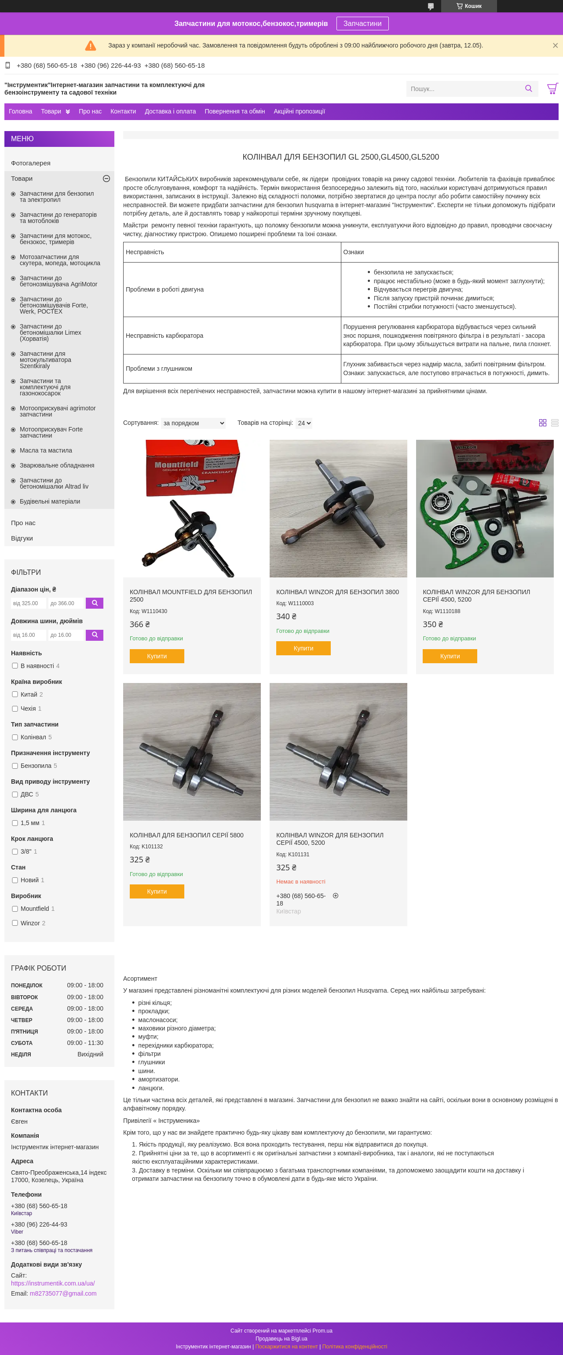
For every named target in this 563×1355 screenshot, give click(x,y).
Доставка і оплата (170, 111)
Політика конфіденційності (355, 1347)
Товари (51, 111)
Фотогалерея (31, 163)
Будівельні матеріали (50, 501)
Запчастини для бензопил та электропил (57, 196)
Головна (20, 111)
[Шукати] (528, 89)
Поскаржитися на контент (286, 1347)
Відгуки (22, 538)
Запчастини (363, 23)
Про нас (90, 111)
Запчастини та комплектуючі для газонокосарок (45, 387)
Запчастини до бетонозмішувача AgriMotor (58, 281)
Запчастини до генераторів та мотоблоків (58, 217)
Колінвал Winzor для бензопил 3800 (337, 591)
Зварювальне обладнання (57, 465)
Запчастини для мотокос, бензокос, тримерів (56, 238)
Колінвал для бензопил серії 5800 (187, 835)
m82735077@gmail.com (63, 1293)
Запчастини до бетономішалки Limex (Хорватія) (50, 332)
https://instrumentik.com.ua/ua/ (53, 1283)
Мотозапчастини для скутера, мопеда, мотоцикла (60, 260)
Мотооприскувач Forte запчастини (51, 432)
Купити (157, 656)
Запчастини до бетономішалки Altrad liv (54, 483)
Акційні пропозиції (299, 111)
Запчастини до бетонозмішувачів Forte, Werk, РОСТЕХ (54, 305)
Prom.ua (323, 1331)
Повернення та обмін (235, 111)
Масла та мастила (46, 450)
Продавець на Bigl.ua (281, 1339)
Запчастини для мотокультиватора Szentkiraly (45, 359)
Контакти (123, 111)
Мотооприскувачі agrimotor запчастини (58, 411)
